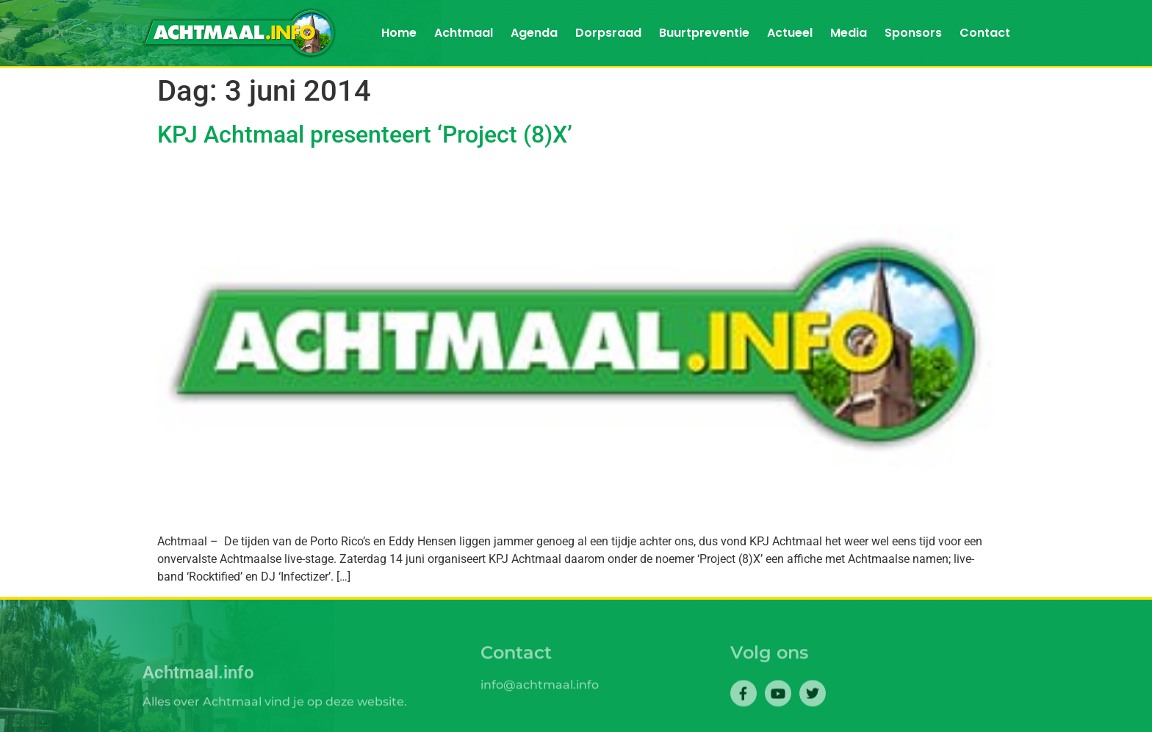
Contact (985, 32)
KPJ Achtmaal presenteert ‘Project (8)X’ (364, 134)
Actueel (790, 32)
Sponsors (913, 32)
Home (399, 32)
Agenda (534, 32)
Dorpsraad (608, 32)
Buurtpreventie (704, 32)
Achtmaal (463, 32)
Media (848, 32)
